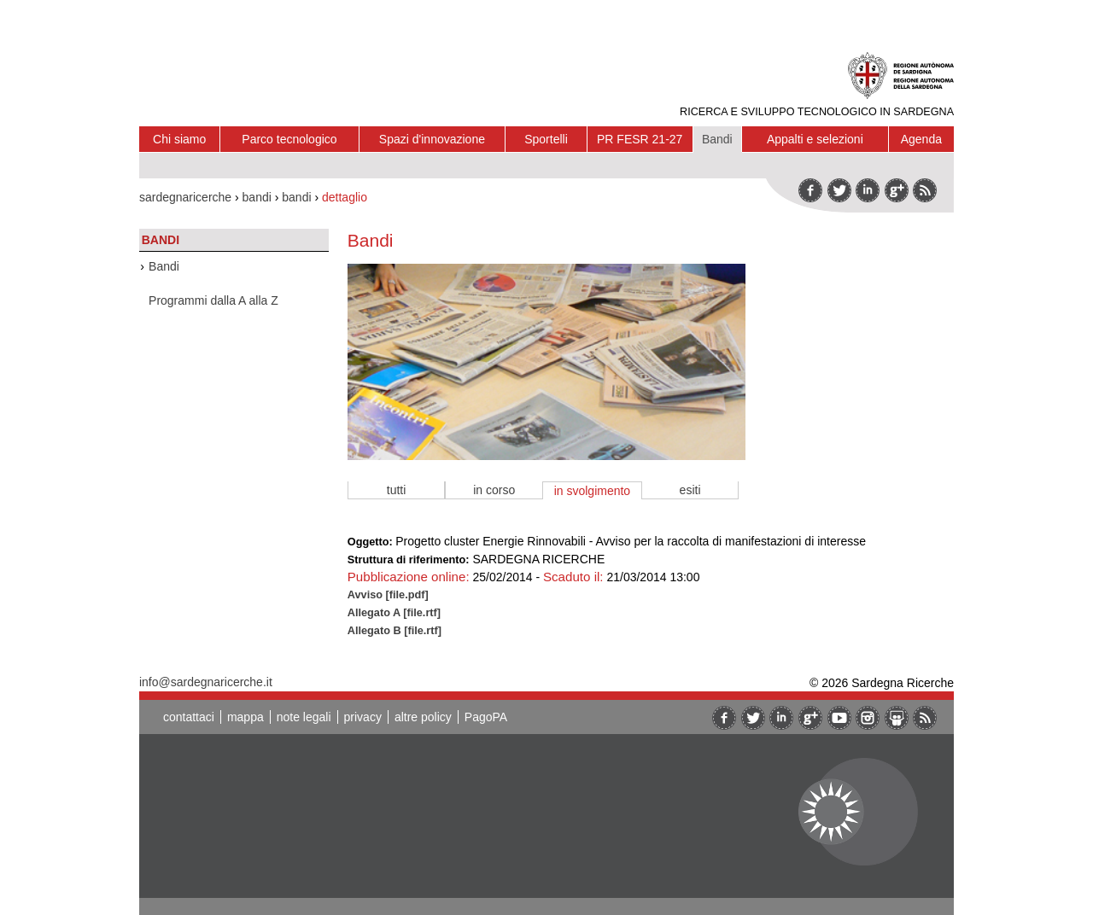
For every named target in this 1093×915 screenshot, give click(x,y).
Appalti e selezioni (815, 139)
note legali (304, 717)
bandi (257, 197)
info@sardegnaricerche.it (205, 682)
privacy (363, 717)
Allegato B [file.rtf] (394, 630)
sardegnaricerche (185, 197)
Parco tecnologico (289, 139)
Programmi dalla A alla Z (213, 300)
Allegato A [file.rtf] (394, 612)
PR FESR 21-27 (639, 139)
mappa (245, 717)
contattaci (188, 717)
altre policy (423, 717)
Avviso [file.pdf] (388, 594)
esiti (690, 490)
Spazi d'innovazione (432, 139)
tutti (396, 490)
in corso (494, 490)
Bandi (717, 139)
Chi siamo (179, 139)
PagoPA (486, 717)
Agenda (921, 139)
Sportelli (546, 139)
